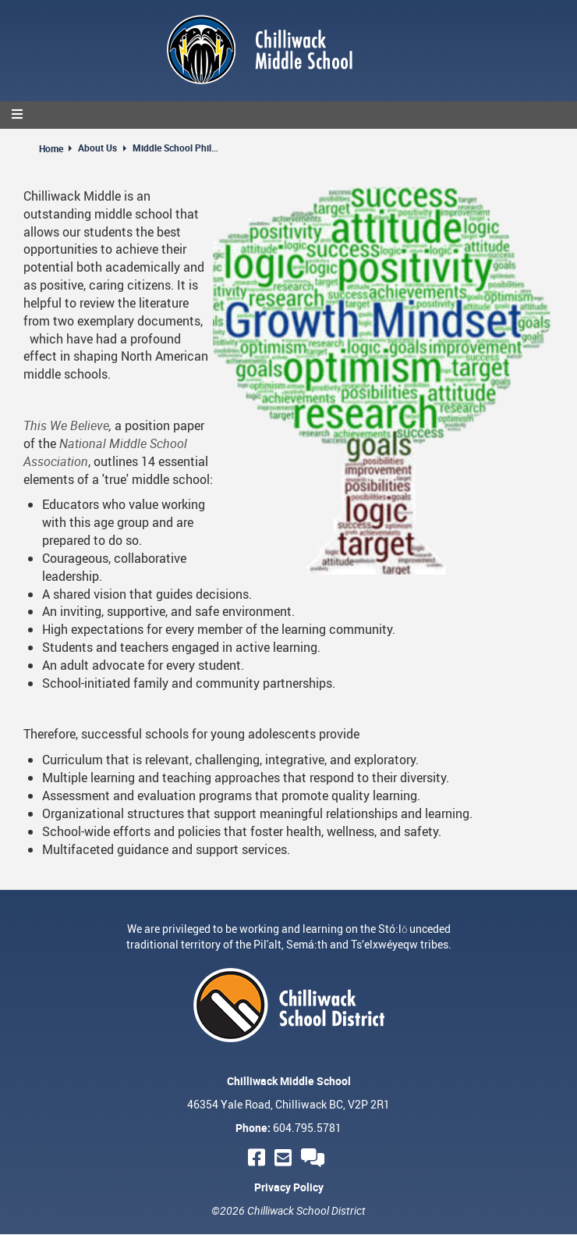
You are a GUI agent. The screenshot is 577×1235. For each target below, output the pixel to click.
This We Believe (66, 425)
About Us (97, 147)
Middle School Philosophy (175, 147)
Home (51, 148)
